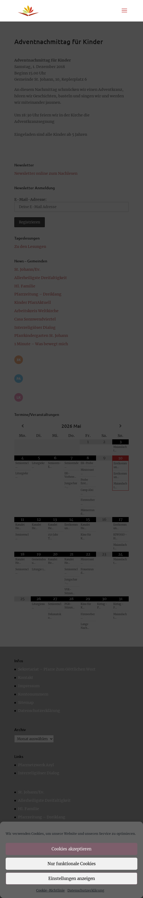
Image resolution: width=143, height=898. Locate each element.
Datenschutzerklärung (85, 890)
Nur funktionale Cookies (71, 863)
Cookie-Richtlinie (50, 890)
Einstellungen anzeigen (71, 878)
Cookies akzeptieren (71, 848)
